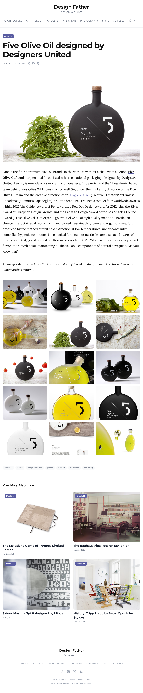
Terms (80, 680)
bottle (20, 467)
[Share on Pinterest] (38, 63)
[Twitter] (74, 671)
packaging (88, 467)
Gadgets (52, 20)
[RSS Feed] (81, 671)
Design (39, 20)
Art (28, 20)
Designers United (79, 195)
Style (105, 20)
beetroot (8, 467)
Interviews (69, 20)
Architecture (13, 20)
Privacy (72, 680)
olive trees (74, 467)
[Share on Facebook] (33, 63)
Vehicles (118, 20)
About (54, 680)
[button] (71, 116)
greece (50, 467)
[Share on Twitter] (28, 63)
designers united (35, 467)
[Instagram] (61, 671)
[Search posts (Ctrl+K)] (133, 20)
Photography (89, 20)
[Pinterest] (68, 671)
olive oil (61, 467)
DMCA (89, 680)
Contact (62, 680)
